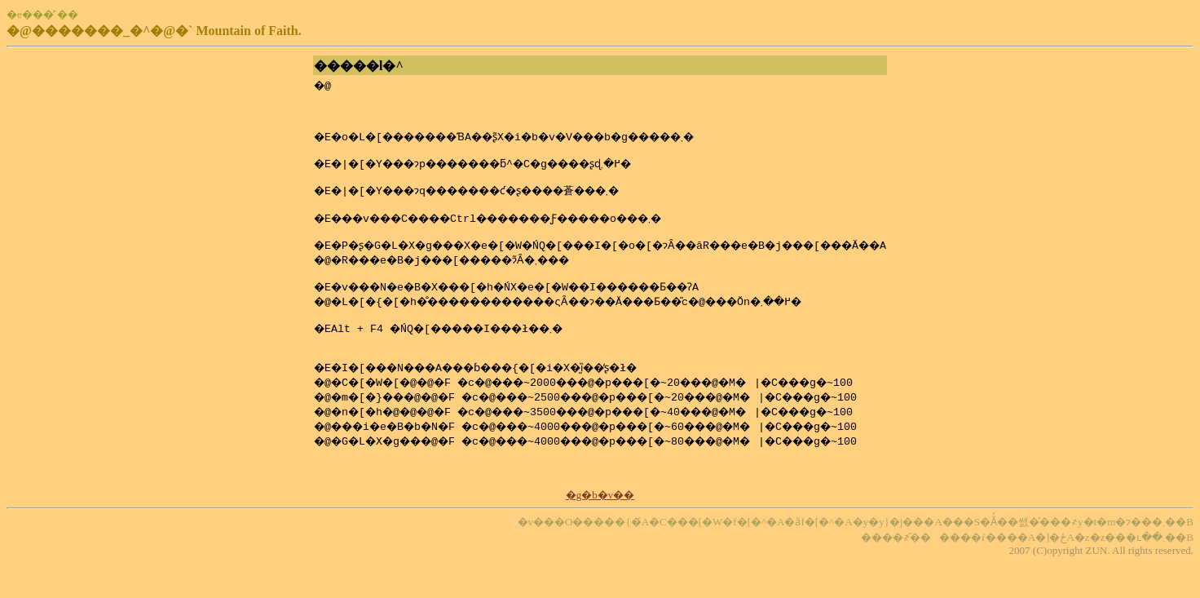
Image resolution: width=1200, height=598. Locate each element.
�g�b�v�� (600, 529)
